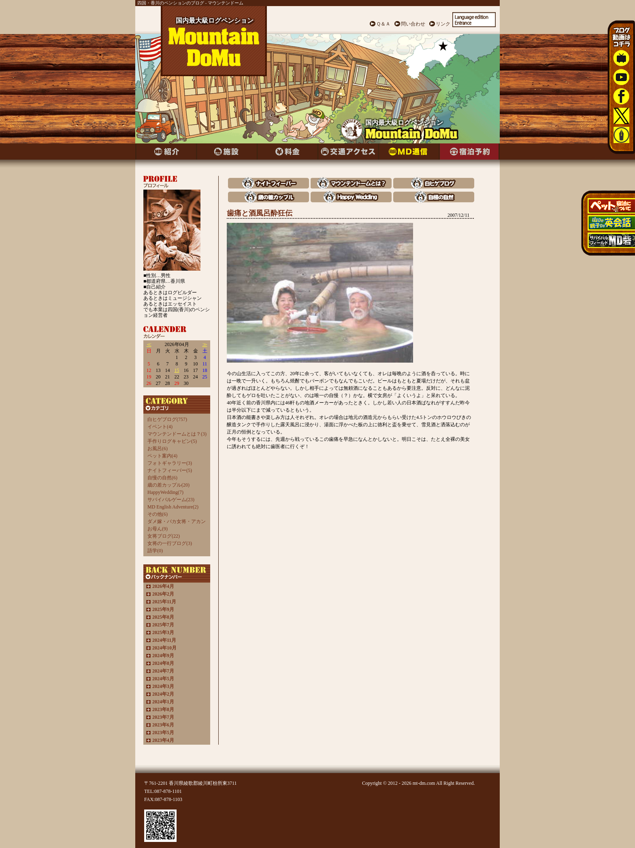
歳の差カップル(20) (168, 485)
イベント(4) (160, 426)
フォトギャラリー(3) (169, 463)
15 (177, 370)
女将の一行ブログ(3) (169, 543)
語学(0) (155, 550)
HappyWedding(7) (165, 492)
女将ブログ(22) (163, 536)
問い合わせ (413, 24)
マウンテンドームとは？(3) (177, 434)
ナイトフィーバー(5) (169, 470)
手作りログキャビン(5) (172, 441)
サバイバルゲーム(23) (170, 499)
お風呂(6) (157, 448)
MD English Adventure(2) (172, 507)
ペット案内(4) (162, 456)
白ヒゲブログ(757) (167, 419)
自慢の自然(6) (162, 478)
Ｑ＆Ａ (383, 24)
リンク (443, 24)
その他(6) (157, 514)
